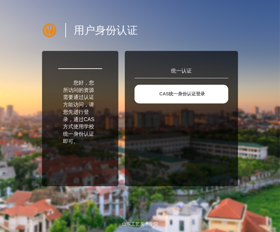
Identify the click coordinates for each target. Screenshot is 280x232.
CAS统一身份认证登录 (182, 93)
